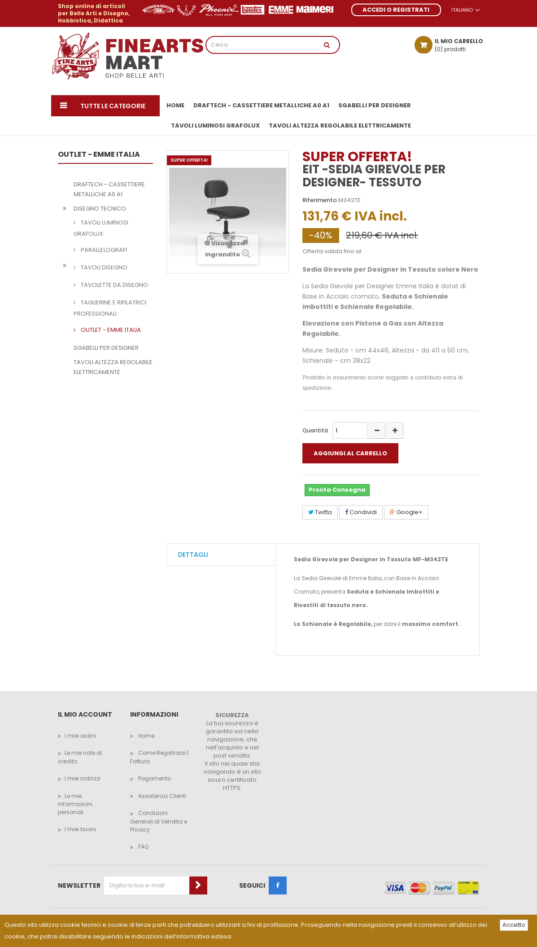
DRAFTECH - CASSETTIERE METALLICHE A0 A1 (109, 189)
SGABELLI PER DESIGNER (106, 348)
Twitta (320, 512)
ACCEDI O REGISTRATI (395, 9)
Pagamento (154, 778)
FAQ (142, 846)
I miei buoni (80, 829)
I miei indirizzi (82, 778)
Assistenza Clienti (161, 796)
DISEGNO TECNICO (100, 208)
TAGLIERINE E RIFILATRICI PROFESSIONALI (110, 308)
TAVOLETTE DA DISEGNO (113, 285)
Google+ (406, 512)
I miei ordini (80, 736)
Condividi (361, 512)
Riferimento (319, 200)
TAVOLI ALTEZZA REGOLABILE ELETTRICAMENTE (113, 367)
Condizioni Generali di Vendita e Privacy (158, 821)
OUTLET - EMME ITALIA (110, 330)
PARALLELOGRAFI (103, 250)
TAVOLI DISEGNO (103, 267)
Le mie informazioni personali (75, 804)
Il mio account (85, 714)
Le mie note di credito (80, 757)
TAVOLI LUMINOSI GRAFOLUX (101, 228)
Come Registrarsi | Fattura (159, 757)
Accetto (513, 925)
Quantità (315, 430)
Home (145, 736)
